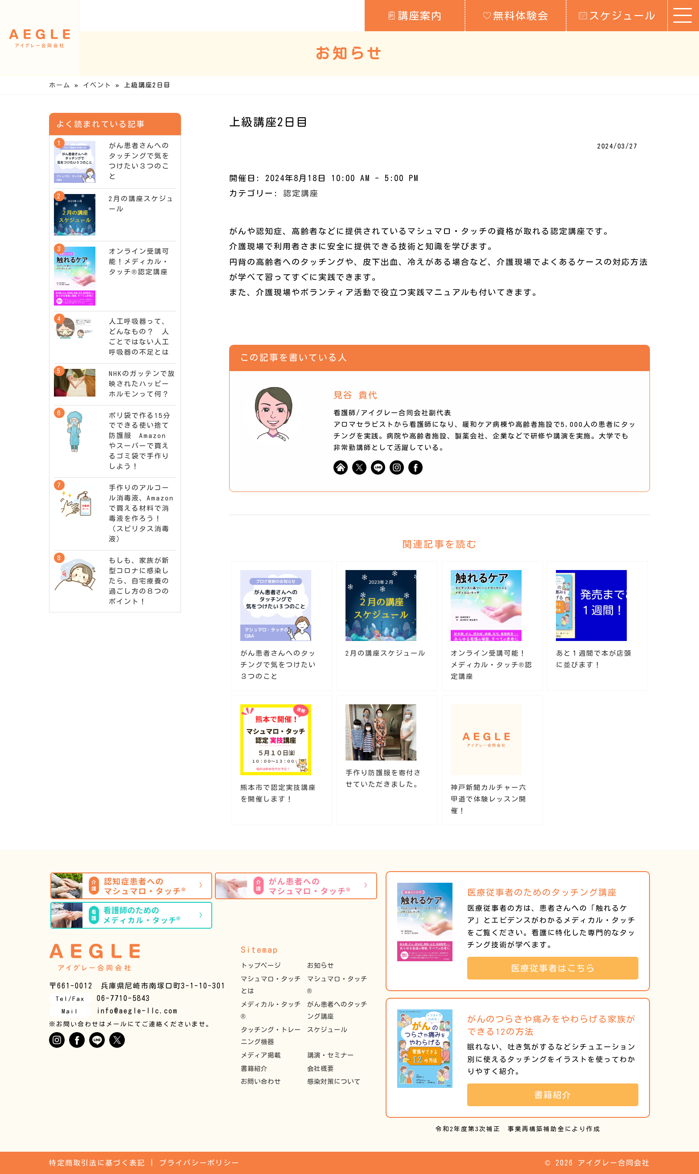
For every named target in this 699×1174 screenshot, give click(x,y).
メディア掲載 (261, 1055)
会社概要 (320, 1068)
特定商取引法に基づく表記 (97, 1162)
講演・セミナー (330, 1055)
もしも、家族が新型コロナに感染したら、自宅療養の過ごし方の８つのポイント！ (139, 581)
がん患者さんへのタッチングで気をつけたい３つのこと (278, 665)
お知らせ (320, 965)
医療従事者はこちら (557, 968)
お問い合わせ (261, 1081)
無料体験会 (516, 15)
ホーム (59, 85)
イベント (97, 85)
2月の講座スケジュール (385, 653)
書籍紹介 (254, 1068)
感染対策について (334, 1081)
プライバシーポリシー (199, 1162)
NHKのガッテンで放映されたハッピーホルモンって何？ (142, 383)
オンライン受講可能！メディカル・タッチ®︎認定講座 (491, 665)
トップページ (261, 965)
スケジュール (617, 15)
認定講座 (301, 193)
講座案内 (414, 15)
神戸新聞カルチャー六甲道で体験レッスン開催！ (488, 799)
